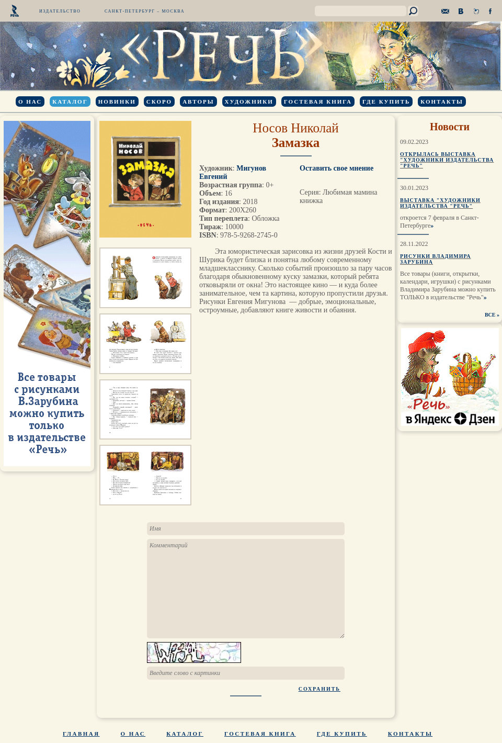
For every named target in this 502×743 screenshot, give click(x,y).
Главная (81, 733)
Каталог (69, 101)
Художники (249, 101)
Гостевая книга (318, 101)
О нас (30, 101)
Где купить (386, 101)
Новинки (117, 101)
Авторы (198, 101)
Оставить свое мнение (336, 168)
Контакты (441, 101)
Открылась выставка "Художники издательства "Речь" (447, 159)
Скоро (159, 101)
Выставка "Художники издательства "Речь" (440, 203)
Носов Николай (295, 128)
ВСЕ (490, 315)
